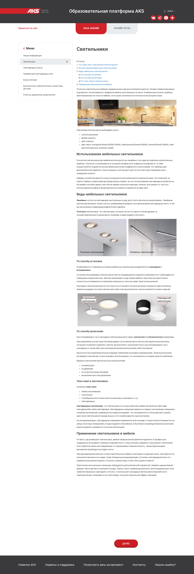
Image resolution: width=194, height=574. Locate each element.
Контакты (139, 564)
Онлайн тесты (122, 28)
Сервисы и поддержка (59, 564)
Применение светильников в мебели (95, 84)
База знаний (91, 28)
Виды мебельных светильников (93, 71)
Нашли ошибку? (165, 564)
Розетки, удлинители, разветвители (39, 95)
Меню (28, 48)
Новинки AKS (27, 564)
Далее (126, 543)
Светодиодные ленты (33, 68)
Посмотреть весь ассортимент (103, 564)
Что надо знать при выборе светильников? (98, 65)
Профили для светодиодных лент (38, 74)
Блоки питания (30, 80)
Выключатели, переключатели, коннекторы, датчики (43, 87)
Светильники (45, 62)
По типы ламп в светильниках (94, 81)
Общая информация (32, 55)
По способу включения (91, 78)
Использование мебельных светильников (98, 68)
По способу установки (91, 75)
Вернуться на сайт (28, 28)
